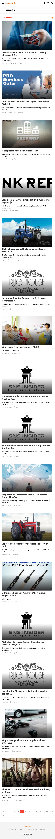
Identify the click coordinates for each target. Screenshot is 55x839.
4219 (51, 811)
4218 (47, 811)
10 (40, 811)
